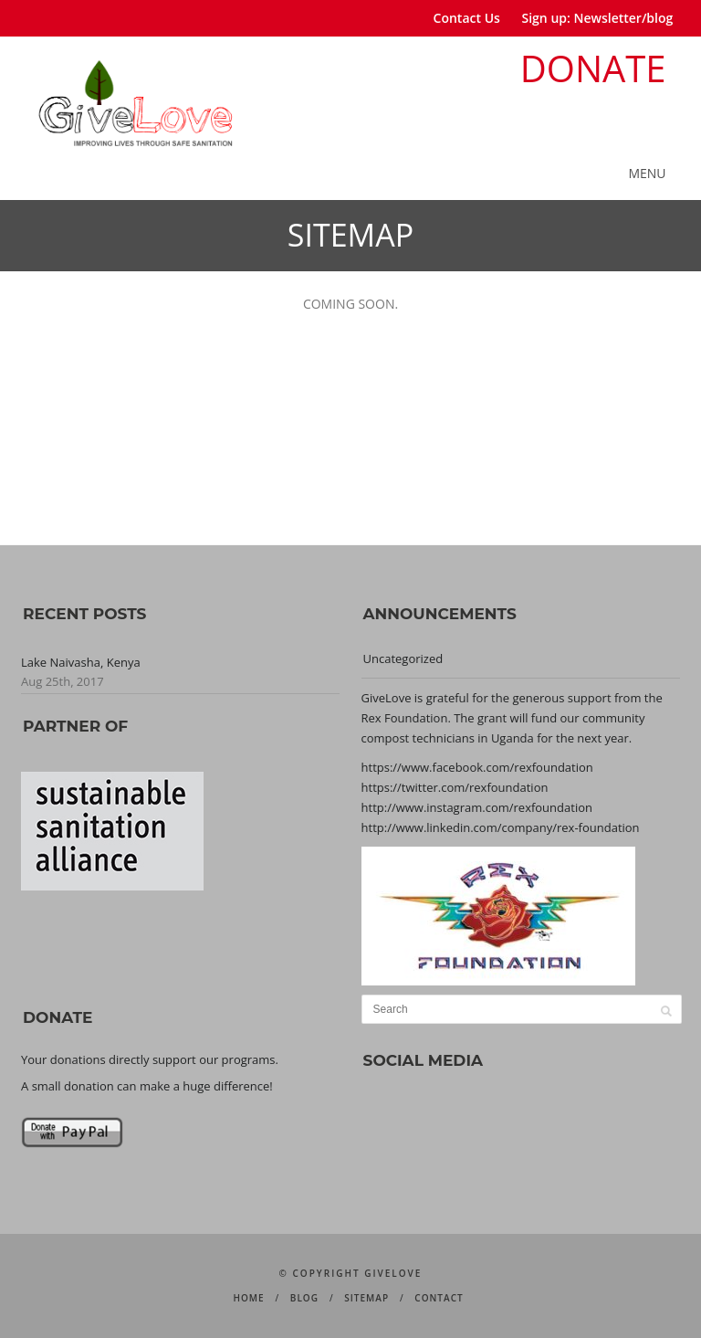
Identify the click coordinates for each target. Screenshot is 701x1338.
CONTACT (438, 1297)
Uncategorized (403, 658)
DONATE (593, 68)
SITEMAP (366, 1297)
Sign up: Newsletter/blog (598, 17)
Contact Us (467, 17)
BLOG (304, 1297)
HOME (248, 1297)
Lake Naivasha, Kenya (81, 662)
